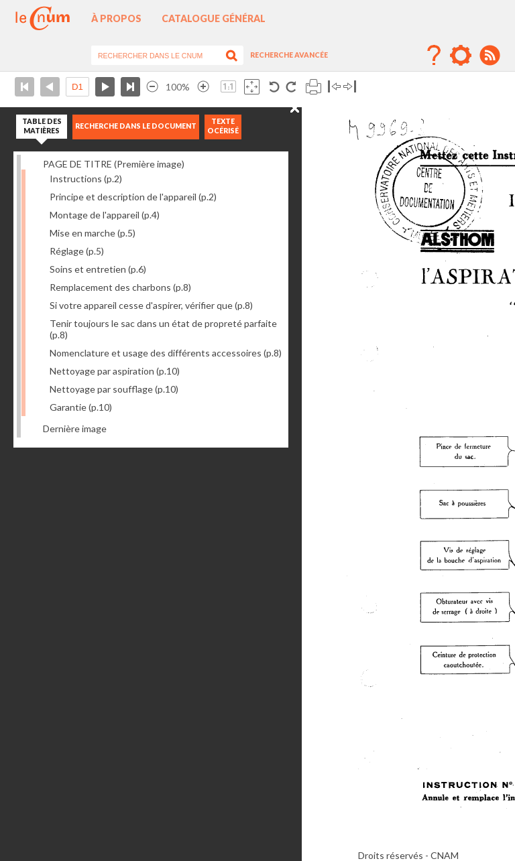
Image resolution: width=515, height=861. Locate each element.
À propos (116, 18)
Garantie (81, 407)
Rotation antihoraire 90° (275, 86)
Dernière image (75, 428)
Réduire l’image (152, 86)
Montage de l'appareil (105, 214)
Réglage (77, 251)
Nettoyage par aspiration (115, 371)
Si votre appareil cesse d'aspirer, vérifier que (151, 305)
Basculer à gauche (334, 86)
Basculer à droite (349, 86)
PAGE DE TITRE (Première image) (113, 164)
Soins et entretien (98, 269)
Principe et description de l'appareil (133, 196)
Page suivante (105, 86)
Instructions (86, 178)
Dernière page (130, 86)
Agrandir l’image (203, 86)
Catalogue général (214, 18)
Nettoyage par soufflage (114, 389)
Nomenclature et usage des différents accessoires (166, 352)
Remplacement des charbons (120, 287)
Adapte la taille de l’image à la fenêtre (252, 86)
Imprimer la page (313, 86)
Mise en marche (92, 233)
